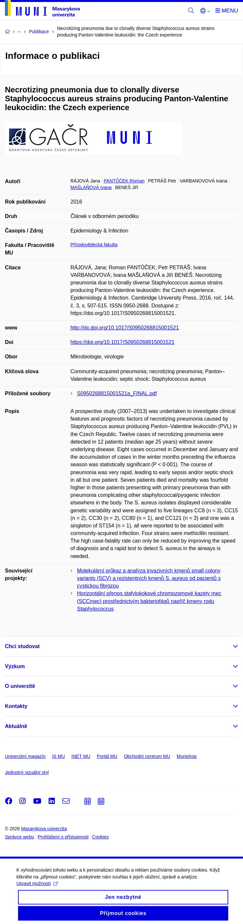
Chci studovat (22, 646)
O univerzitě (20, 686)
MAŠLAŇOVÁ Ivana (91, 187)
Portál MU (107, 756)
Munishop (187, 756)
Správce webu (19, 836)
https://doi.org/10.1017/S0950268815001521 (123, 342)
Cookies (100, 836)
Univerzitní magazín (25, 756)
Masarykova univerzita (44, 828)
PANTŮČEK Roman (124, 180)
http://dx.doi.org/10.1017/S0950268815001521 (125, 327)
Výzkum (15, 666)
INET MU (81, 756)
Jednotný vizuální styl (27, 772)
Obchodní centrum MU (147, 756)
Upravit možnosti (37, 895)
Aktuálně (16, 726)
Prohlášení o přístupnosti (63, 836)
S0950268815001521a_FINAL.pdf (117, 393)
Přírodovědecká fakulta (94, 244)
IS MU (58, 756)
